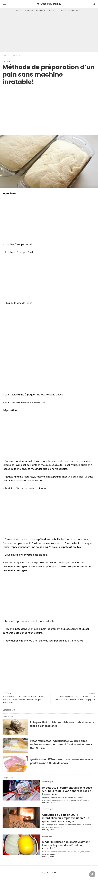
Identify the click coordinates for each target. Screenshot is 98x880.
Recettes (53, 10)
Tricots (63, 10)
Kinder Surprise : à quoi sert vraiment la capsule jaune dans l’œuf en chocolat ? (66, 845)
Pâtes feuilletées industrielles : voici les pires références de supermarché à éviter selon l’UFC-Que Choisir (61, 744)
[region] (49, 107)
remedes (29, 10)
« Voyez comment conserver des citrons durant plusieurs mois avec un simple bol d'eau (23, 699)
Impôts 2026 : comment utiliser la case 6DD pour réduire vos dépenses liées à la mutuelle (67, 791)
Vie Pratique (74, 10)
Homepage (6, 56)
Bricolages (41, 10)
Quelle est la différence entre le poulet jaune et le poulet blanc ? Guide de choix (61, 761)
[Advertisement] (49, 32)
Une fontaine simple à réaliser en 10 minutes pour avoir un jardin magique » (75, 698)
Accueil (19, 10)
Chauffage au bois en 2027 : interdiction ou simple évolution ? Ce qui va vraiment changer (65, 818)
